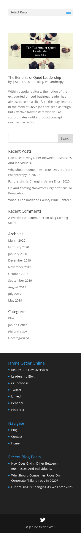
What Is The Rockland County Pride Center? (39, 200)
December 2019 (19, 260)
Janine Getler (17, 325)
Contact (16, 436)
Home (15, 443)
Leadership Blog (23, 376)
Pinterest (17, 410)
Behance (17, 403)
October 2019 (18, 274)
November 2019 (19, 267)
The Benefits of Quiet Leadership (34, 77)
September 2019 (20, 280)
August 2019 (17, 287)
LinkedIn (17, 396)
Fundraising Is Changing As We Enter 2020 (39, 181)
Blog (40, 82)
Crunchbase (20, 383)
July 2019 (14, 294)
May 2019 (15, 300)
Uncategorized (18, 338)
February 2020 (18, 247)
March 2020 (16, 240)
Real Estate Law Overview (29, 370)
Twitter (16, 390)
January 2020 (17, 254)
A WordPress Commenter (26, 218)
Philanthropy (54, 82)
